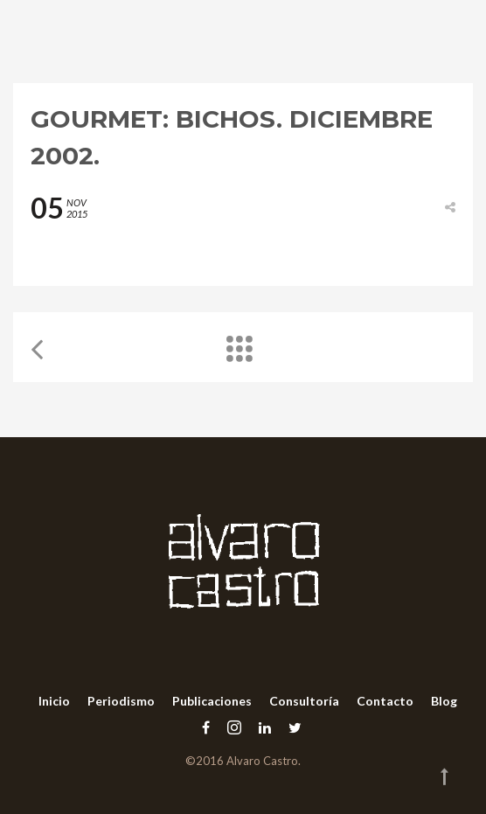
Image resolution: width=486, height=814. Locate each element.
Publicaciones (212, 700)
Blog (444, 700)
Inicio (54, 700)
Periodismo (121, 700)
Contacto (385, 700)
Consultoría (304, 700)
